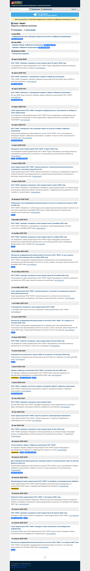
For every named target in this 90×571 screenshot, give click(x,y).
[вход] (74, 9)
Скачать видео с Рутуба (18, 567)
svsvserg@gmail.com (24, 565)
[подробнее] (40, 68)
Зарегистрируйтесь (21, 19)
